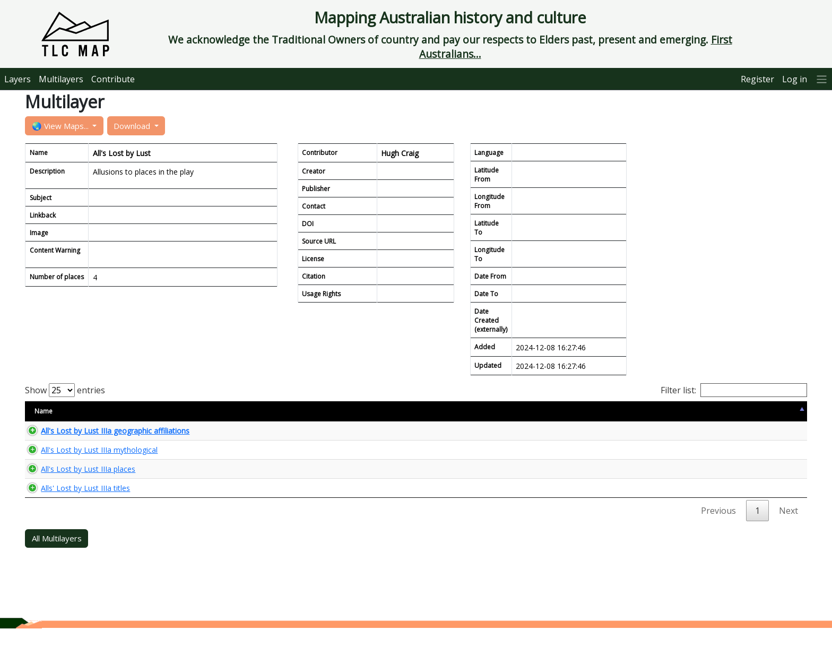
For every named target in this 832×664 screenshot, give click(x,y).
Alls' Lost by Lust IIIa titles (74, 519)
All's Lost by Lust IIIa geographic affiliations (104, 435)
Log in (794, 79)
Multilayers (61, 79)
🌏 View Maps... (61, 125)
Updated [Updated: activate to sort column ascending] (603, 411)
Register (757, 79)
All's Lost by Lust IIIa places (77, 491)
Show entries (65, 390)
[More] (822, 79)
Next (788, 546)
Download (133, 125)
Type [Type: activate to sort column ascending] (352, 411)
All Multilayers (57, 573)
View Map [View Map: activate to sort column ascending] (685, 411)
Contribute (113, 79)
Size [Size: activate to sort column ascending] (301, 411)
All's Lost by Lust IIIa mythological (88, 463)
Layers (17, 79)
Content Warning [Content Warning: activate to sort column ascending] (426, 411)
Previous (718, 546)
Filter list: (734, 390)
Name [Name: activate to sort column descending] (43, 411)
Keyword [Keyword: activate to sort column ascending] (528, 411)
